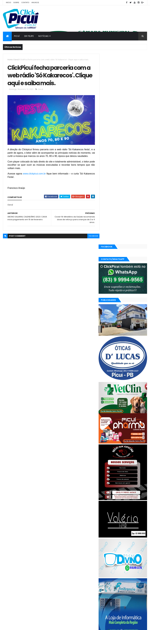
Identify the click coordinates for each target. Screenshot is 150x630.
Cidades (116, 570)
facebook (91, 238)
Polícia (127, 580)
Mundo (107, 580)
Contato (25, 2)
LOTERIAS (140, 575)
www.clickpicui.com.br (34, 176)
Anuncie (35, 2)
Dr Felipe (29, 36)
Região (107, 586)
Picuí (17, 36)
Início (8, 2)
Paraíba (117, 580)
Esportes (120, 575)
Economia (128, 570)
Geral (16, 59)
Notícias (43, 36)
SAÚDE (116, 586)
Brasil (106, 570)
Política (136, 580)
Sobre (16, 2)
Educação (108, 575)
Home (10, 59)
